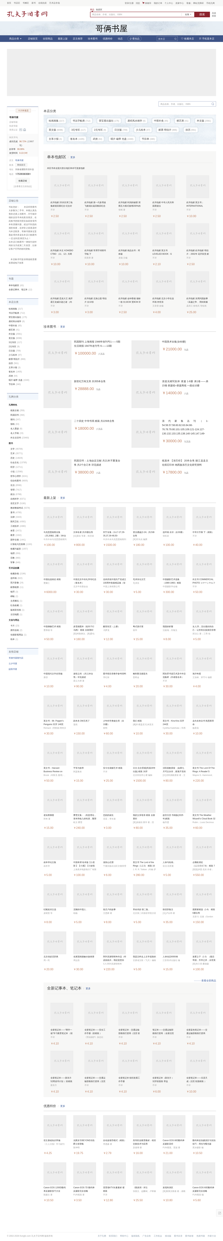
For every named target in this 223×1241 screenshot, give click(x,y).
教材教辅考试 (20, 508)
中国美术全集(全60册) (174, 341)
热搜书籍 (201, 1236)
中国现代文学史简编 (53, 673)
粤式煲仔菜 (138, 626)
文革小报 (15, 367)
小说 (16, 471)
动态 (120, 38)
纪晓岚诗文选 (50, 909)
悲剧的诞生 (108, 815)
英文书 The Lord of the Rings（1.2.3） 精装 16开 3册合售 (144, 866)
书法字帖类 (17, 313)
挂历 (14, 363)
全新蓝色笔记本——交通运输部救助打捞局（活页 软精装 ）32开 (196, 1033)
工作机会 (158, 1236)
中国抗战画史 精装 (52, 579)
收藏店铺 (22, 181)
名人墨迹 (16, 428)
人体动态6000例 (170, 956)
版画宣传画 (17, 610)
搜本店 (161, 39)
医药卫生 (18, 521)
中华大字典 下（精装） (203, 532)
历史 (16, 458)
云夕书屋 (13, 663)
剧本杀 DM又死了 (81, 721)
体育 (16, 530)
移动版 (168, 1236)
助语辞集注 (168, 909)
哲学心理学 (19, 476)
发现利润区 (168, 1187)
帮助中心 (124, 1236)
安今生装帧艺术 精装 (112, 768)
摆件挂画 (16, 630)
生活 (16, 485)
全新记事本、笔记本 (20, 289)
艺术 (16, 453)
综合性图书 (19, 480)
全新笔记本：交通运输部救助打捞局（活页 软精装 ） (129, 1033)
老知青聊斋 (49, 815)
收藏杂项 (18, 573)
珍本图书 (93, 38)
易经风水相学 (17, 321)
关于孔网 (102, 1236)
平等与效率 (78, 768)
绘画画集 (16, 309)
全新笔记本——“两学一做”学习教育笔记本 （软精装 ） (62, 1033)
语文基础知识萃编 (52, 1140)
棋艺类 (14, 330)
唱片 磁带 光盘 (19, 380)
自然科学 (18, 499)
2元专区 (14, 346)
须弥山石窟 (108, 862)
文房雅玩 (16, 601)
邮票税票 (16, 587)
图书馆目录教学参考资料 (114, 673)
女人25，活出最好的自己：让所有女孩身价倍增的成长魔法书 (204, 630)
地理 (15, 553)
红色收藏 (16, 605)
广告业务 (147, 1236)
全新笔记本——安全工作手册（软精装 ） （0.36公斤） (94, 1033)
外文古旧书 (19, 437)
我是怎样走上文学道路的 (144, 956)
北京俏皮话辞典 (51, 956)
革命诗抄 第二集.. (141, 909)
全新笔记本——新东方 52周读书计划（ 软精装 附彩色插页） (61, 1081)
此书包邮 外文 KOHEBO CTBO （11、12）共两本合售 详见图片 (62, 254)
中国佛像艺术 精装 (52, 626)
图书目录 (178, 1236)
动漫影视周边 (18, 635)
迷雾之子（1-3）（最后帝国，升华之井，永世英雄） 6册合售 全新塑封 (204, 960)
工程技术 (18, 526)
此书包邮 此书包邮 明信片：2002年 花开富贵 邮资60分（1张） (197, 254)
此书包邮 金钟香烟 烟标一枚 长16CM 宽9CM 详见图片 (129, 302)
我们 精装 (137, 721)
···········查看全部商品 (205, 980)
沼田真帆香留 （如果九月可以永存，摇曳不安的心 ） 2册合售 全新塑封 (174, 771)
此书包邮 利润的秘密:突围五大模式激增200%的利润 (129, 206)
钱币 (14, 592)
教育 (16, 535)
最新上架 (63, 38)
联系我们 (113, 1236)
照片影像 (16, 582)
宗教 (15, 558)
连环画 (16, 578)
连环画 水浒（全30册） (173, 532)
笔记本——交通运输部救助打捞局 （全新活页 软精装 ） (163, 1033)
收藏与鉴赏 (19, 549)
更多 (72, 157)
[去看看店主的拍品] (23, 186)
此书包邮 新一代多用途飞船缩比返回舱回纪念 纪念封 (95, 206)
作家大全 (212, 1236)
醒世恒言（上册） (111, 626)
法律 (16, 517)
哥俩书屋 (13, 117)
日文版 (15, 351)
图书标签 (189, 1236)
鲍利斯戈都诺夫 (140, 673)
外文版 (15, 334)
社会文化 (18, 462)
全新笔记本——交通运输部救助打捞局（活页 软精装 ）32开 (94, 1081)
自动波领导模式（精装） (114, 1140)
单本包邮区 (16, 285)
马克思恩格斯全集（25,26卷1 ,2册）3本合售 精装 (55, 535)
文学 (16, 449)
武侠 (13, 376)
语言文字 (18, 503)
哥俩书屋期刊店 (16, 658)
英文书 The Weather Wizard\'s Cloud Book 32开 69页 (204, 818)
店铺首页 (33, 38)
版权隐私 (135, 1236)
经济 (16, 467)
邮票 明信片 (17, 359)
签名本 (15, 371)
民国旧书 (17, 415)
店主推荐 (78, 38)
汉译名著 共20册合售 (83, 532)
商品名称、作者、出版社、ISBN (107, 14)
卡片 (14, 625)
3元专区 (15, 342)
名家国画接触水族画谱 (83, 956)
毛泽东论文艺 (139, 579)
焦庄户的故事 (109, 909)
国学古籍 (18, 539)
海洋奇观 (197, 673)
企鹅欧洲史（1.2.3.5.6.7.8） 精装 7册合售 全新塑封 (204, 866)
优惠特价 (108, 38)
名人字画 (16, 433)
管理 (16, 490)
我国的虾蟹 (168, 626)
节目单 (15, 384)
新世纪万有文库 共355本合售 (90, 381)
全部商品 (48, 38)
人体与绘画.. (168, 862)
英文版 (15, 338)
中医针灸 (15, 325)
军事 (15, 562)
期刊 (15, 419)
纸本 (14, 639)
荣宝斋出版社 (18, 317)
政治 (16, 494)
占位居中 (27, 13)
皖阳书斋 (13, 669)
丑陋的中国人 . (80, 909)
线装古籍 (17, 410)
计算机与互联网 (21, 544)
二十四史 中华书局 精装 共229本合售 (94, 421)
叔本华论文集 (50, 862)
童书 (16, 512)
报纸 (14, 424)
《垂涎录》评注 (140, 1187)
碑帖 (14, 596)
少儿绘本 (15, 355)
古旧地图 (16, 614)
